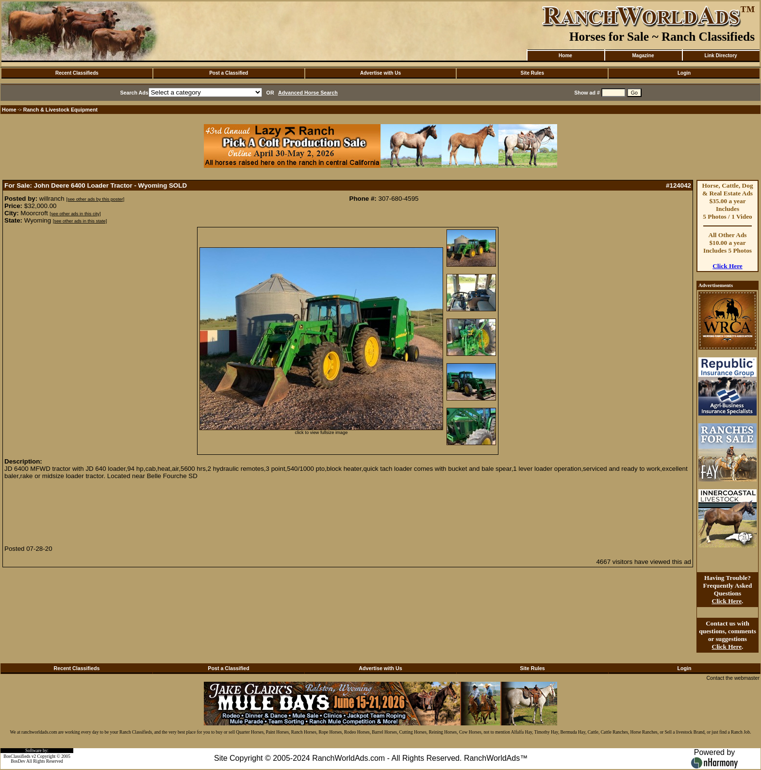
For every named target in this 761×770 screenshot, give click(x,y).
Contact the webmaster (733, 678)
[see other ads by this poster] (95, 199)
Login (684, 73)
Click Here (727, 266)
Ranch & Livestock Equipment (60, 109)
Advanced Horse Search (308, 93)
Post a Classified (228, 73)
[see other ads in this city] (75, 213)
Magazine (643, 55)
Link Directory (720, 55)
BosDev (18, 761)
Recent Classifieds (77, 73)
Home (565, 55)
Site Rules (532, 73)
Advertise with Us (380, 73)
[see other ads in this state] (80, 221)
